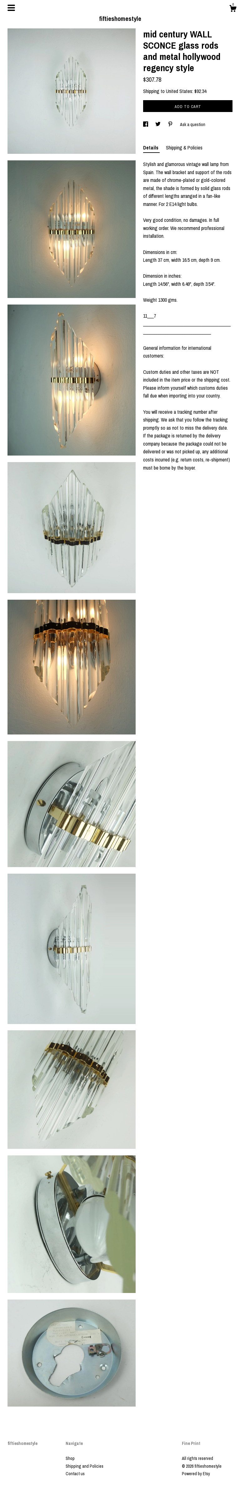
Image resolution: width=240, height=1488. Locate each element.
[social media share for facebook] (146, 124)
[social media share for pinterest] (171, 124)
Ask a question (192, 124)
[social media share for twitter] (158, 124)
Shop (70, 1458)
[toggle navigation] (11, 8)
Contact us (75, 1473)
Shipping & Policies (184, 147)
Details (151, 147)
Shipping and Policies (84, 1466)
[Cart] (232, 9)
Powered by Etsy (196, 1473)
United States (179, 91)
